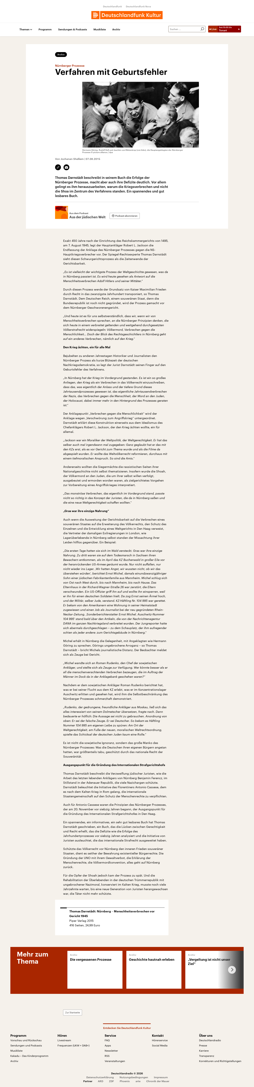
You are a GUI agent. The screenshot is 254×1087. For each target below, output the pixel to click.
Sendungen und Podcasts (26, 1045)
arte (138, 1081)
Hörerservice (160, 1040)
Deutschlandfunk (112, 6)
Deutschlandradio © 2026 (127, 1073)
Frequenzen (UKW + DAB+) (73, 1045)
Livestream (64, 1040)
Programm (45, 29)
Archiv (116, 29)
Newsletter (111, 1050)
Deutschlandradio (210, 1040)
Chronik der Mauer (157, 1081)
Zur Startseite (72, 1012)
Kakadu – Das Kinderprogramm (29, 1055)
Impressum (161, 1077)
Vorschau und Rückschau (26, 1040)
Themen (24, 29)
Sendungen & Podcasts (72, 29)
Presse (203, 1045)
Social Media (159, 1045)
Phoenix (125, 1081)
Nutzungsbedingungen (134, 1077)
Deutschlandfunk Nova (138, 6)
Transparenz (206, 1055)
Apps (108, 1045)
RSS (107, 1055)
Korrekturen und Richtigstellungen (220, 1060)
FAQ (107, 1040)
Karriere (204, 1050)
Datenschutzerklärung (100, 1077)
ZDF (111, 1081)
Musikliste (99, 29)
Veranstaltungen (115, 1060)
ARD (100, 1081)
